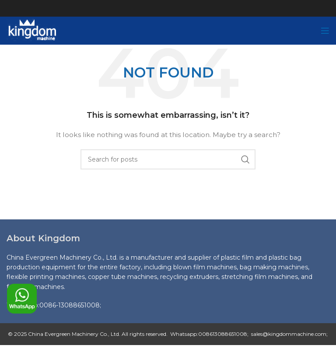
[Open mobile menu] (325, 30)
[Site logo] (32, 30)
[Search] (168, 159)
